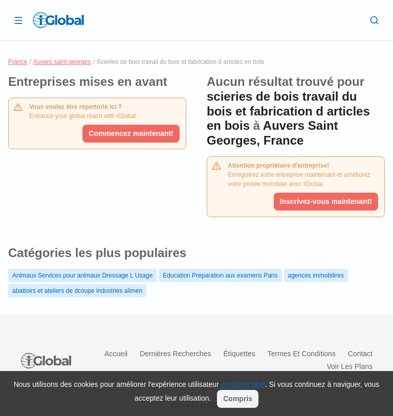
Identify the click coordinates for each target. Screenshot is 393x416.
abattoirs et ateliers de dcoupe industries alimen (77, 290)
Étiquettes (239, 354)
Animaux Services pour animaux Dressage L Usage (82, 275)
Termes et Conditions (302, 354)
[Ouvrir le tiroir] (18, 20)
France (17, 61)
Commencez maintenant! (131, 133)
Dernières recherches (175, 354)
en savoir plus (243, 384)
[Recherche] (374, 20)
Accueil (115, 354)
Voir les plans (350, 366)
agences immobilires (316, 275)
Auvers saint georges (62, 61)
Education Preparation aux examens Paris (220, 275)
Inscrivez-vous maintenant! (326, 201)
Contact (360, 354)
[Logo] (58, 20)
